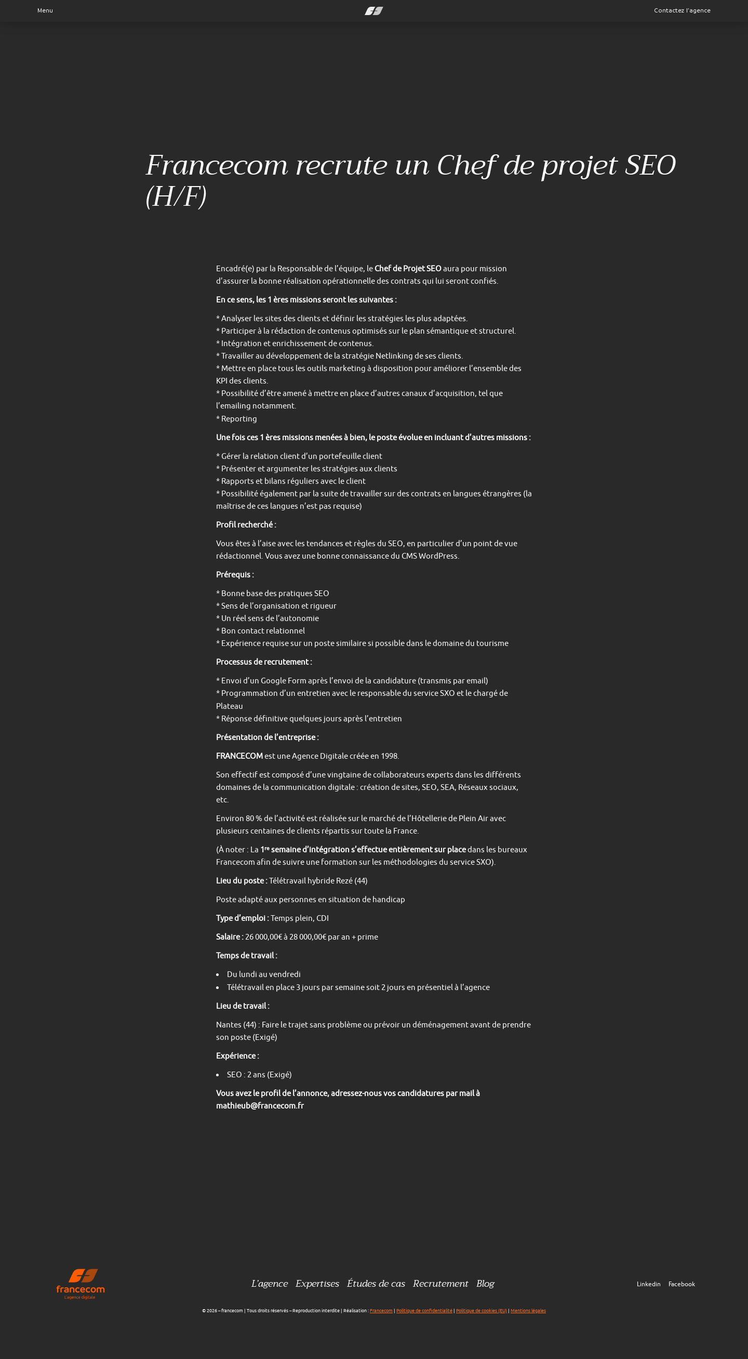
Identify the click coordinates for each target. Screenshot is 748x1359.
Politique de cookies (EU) (481, 1310)
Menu (42, 10)
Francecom (381, 1310)
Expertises (317, 1283)
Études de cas (376, 1283)
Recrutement (441, 1283)
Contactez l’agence (683, 10)
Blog (485, 1283)
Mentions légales (528, 1310)
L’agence (269, 1283)
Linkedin (649, 1284)
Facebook (682, 1284)
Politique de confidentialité (424, 1310)
